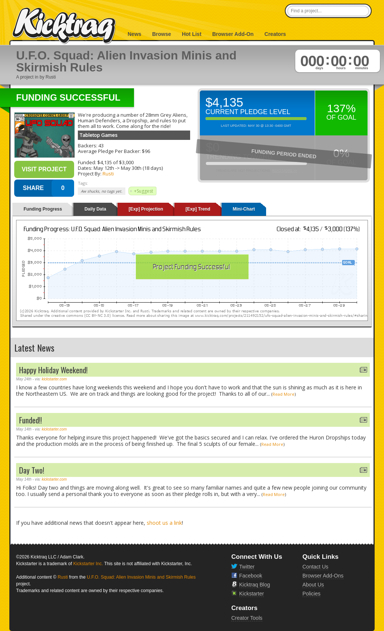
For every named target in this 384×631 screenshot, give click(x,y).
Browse (161, 34)
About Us (313, 585)
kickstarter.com (54, 379)
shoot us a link (164, 522)
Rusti (108, 173)
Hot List (191, 34)
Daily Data (95, 209)
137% (341, 108)
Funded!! (30, 420)
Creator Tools (246, 618)
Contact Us (315, 567)
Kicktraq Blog (254, 585)
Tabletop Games (99, 135)
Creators (275, 34)
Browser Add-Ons (323, 576)
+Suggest (143, 191)
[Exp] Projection (146, 209)
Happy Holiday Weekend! (53, 370)
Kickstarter (251, 594)
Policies (311, 594)
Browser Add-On (233, 34)
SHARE (33, 188)
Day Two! (31, 470)
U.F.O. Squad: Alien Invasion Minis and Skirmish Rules (141, 577)
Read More (283, 394)
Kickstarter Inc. (88, 563)
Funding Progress (43, 209)
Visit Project (44, 169)
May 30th (131, 168)
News (134, 34)
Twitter (247, 567)
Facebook (250, 576)
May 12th (104, 168)
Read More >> (284, 170)
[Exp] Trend (198, 209)
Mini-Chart (244, 209)
